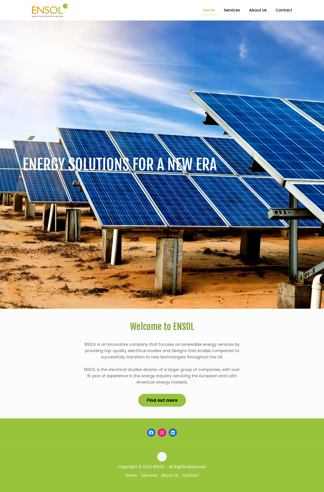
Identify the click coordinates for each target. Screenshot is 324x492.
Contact (190, 475)
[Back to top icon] (162, 456)
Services (149, 475)
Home (131, 475)
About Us (169, 475)
